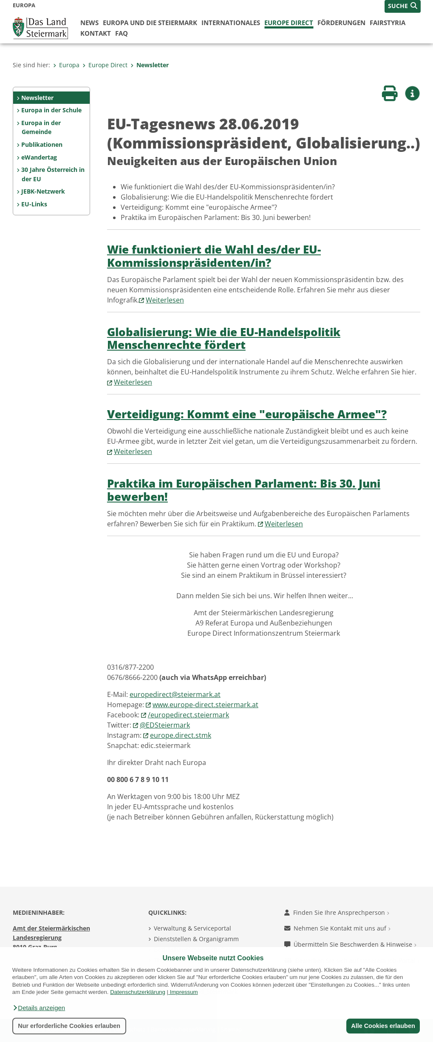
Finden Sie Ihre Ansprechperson (336, 912)
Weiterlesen (165, 300)
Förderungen (341, 22)
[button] (38, 1008)
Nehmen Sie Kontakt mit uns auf (337, 928)
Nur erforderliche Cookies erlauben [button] (69, 1025)
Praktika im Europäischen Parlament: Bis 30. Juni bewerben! (243, 490)
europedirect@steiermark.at (175, 694)
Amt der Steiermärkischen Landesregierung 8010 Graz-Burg (51, 937)
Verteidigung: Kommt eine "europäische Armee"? (247, 414)
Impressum (184, 992)
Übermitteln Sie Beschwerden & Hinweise (350, 944)
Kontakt (95, 33)
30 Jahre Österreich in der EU (53, 174)
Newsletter (149, 65)
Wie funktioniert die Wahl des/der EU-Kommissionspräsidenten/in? (214, 256)
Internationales (230, 22)
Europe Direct (288, 22)
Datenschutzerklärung (137, 992)
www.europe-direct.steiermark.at (205, 704)
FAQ (121, 33)
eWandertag (39, 157)
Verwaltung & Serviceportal (192, 928)
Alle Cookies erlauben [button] (383, 1025)
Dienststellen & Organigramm (196, 939)
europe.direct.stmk (180, 735)
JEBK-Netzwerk (43, 191)
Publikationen (41, 144)
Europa (66, 65)
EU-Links (34, 204)
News (89, 22)
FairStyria (387, 22)
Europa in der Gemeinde (41, 127)
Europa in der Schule (51, 110)
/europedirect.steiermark (188, 714)
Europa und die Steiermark (150, 22)
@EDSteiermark (165, 725)
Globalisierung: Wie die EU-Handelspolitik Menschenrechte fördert (223, 339)
